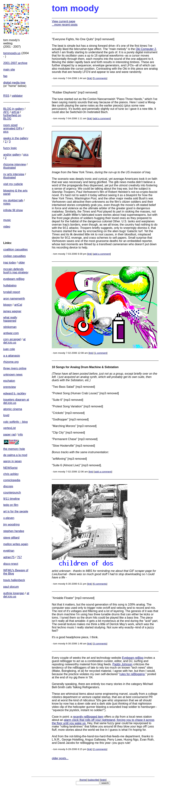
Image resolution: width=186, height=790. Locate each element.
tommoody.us (12, 53)
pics (5, 131)
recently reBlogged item (88, 716)
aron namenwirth (14, 298)
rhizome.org (11, 361)
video (6, 226)
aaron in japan (12, 461)
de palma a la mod (15, 455)
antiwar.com (11, 333)
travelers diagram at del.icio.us (16, 401)
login (103, 779)
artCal (15, 112)
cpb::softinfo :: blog (15, 421)
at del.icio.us (14, 341)
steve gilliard (11, 537)
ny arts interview (13, 174)
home (83, 779)
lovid (6, 415)
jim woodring (11, 524)
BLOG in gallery (13, 108)
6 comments (100, 583)
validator (17, 95)
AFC (6, 112)
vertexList (9, 428)
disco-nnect (10, 563)
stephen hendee (13, 531)
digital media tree (14, 82)
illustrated (9, 167)
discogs (8, 486)
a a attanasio (11, 355)
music (7, 220)
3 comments (100, 643)
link (89, 78)
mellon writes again (15, 544)
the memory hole (14, 448)
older (22, 262)
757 (19, 557)
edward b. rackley (14, 393)
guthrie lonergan (13, 593)
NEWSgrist (10, 467)
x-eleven (8, 518)
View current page (63, 21)
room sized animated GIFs (12, 127)
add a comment (101, 118)
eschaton (9, 380)
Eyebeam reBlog (132, 657)
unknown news (13, 374)
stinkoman (10, 326)
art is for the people (15, 511)
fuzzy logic (10, 148)
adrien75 (9, 557)
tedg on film (10, 504)
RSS (6, 95)
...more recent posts (64, 24)
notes (6, 203)
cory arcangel (12, 339)
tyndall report (11, 292)
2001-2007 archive (15, 63)
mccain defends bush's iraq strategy (15, 271)
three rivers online (14, 368)
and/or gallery (12, 154)
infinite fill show (13, 210)
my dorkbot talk (13, 200)
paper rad (9, 434)
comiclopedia (11, 480)
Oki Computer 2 (146, 49)
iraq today (9, 262)
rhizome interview (14, 164)
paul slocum (11, 586)
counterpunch (12, 492)
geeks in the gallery (15, 138)
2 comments (100, 749)
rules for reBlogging (132, 674)
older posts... (60, 758)
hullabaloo (10, 285)
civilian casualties (14, 256)
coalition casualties (15, 249)
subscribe (93, 779)
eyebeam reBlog (14, 278)
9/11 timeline (11, 498)
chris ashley (11, 474)
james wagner (12, 311)
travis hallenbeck (14, 580)
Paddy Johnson (122, 664)
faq (5, 76)
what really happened (10, 319)
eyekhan (8, 550)
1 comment (101, 353)
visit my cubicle (13, 184)
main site (9, 69)
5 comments (100, 78)
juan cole (9, 349)
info (20, 434)
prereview (9, 386)
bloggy (7, 304)
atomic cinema (12, 409)
